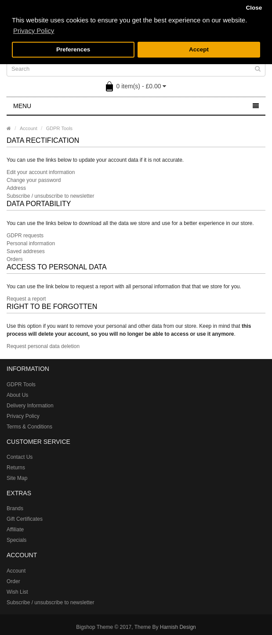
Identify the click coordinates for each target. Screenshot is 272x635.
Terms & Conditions (29, 427)
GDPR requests (25, 235)
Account (28, 128)
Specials (16, 540)
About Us (17, 395)
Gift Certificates (25, 519)
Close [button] (254, 7)
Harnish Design (178, 627)
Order (13, 581)
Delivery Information (30, 406)
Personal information (31, 243)
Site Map (17, 478)
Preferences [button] (73, 49)
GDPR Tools (59, 128)
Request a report (26, 299)
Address (16, 188)
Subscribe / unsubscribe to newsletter (50, 196)
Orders (15, 259)
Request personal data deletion (43, 346)
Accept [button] (199, 49)
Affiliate (15, 529)
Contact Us (20, 457)
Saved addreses (26, 251)
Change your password (34, 180)
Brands (15, 508)
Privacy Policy (23, 416)
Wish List (17, 592)
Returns (16, 467)
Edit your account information (41, 172)
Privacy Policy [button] (33, 30)
